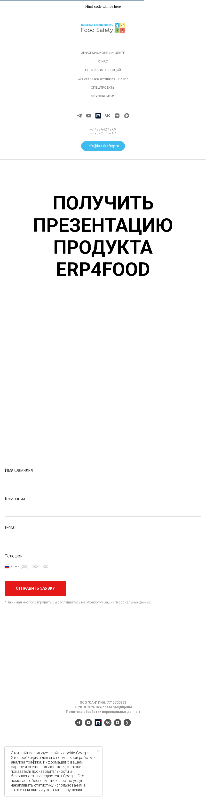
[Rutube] (98, 116)
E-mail (10, 527)
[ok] (127, 725)
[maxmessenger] (127, 116)
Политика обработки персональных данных (103, 712)
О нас (103, 61)
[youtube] (89, 116)
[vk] (108, 116)
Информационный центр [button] (103, 52)
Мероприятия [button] (103, 96)
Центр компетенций (103, 70)
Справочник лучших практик (103, 79)
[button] (103, 146)
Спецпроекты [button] (103, 87)
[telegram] (79, 116)
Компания (15, 498)
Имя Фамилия (19, 470)
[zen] (117, 116)
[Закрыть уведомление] (98, 750)
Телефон (14, 555)
